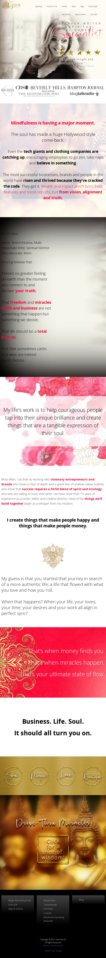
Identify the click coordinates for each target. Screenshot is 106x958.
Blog (82, 6)
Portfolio (48, 908)
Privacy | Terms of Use (53, 945)
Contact (64, 6)
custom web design (53, 950)
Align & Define (80, 14)
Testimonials (92, 6)
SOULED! (93, 14)
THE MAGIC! (66, 14)
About (74, 6)
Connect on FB (52, 6)
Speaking (38, 6)
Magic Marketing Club (19, 900)
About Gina (49, 900)
